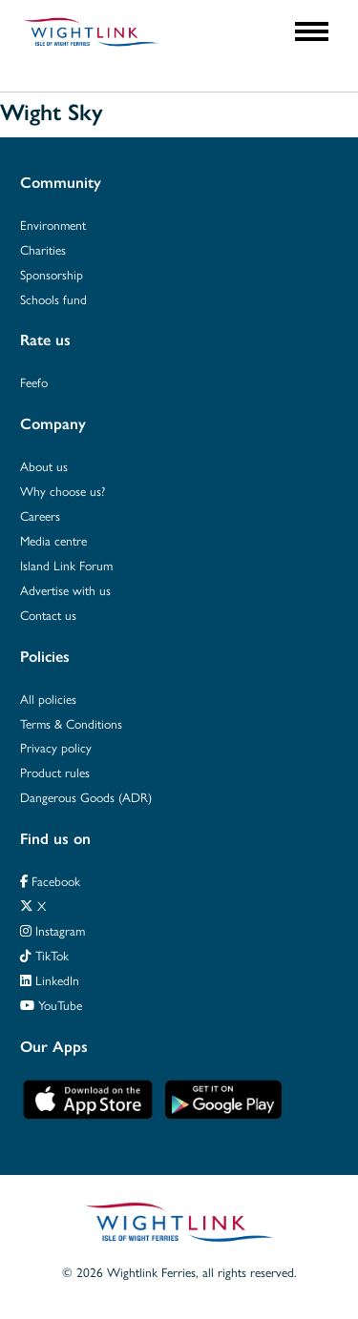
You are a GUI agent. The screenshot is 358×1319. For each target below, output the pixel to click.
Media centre (53, 540)
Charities (43, 250)
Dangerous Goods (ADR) (86, 797)
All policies (48, 699)
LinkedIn (49, 980)
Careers (40, 516)
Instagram (52, 930)
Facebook (50, 881)
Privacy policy (56, 747)
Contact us (48, 615)
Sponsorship (51, 274)
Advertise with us (65, 590)
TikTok (44, 955)
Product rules (55, 772)
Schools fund (53, 299)
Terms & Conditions (71, 724)
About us (44, 466)
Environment (53, 225)
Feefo (34, 382)
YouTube (51, 1005)
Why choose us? (62, 491)
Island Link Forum (66, 565)
